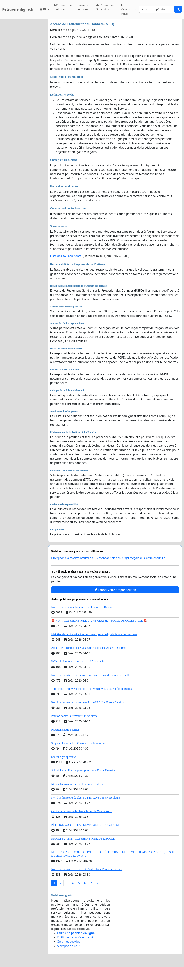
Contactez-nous (128, 10)
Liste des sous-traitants (65, 256)
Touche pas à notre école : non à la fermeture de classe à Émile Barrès (91, 688)
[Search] (156, 9)
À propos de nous (69, 946)
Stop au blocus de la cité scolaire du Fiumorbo (78, 743)
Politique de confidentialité (75, 937)
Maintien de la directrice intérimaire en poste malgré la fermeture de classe (94, 634)
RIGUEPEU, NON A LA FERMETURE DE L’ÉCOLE (83, 838)
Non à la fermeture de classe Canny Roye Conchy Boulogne (85, 797)
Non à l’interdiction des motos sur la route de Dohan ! (82, 607)
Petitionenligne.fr (18, 9)
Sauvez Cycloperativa (63, 756)
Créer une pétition (63, 7)
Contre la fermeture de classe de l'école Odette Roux (81, 811)
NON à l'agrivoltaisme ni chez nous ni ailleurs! (78, 784)
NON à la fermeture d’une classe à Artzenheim (78, 661)
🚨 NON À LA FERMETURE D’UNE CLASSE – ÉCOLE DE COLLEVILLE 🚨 (99, 620)
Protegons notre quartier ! (66, 729)
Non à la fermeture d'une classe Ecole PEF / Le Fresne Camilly (87, 702)
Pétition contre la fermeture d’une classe (74, 715)
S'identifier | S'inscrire (106, 7)
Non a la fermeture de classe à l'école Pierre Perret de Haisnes (86, 869)
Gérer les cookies (68, 942)
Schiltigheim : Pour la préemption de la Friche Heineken (83, 770)
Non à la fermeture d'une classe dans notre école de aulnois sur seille (90, 675)
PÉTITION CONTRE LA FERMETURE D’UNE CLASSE (85, 824)
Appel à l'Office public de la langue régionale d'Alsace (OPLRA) (88, 647)
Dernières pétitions (82, 7)
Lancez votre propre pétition (115, 590)
